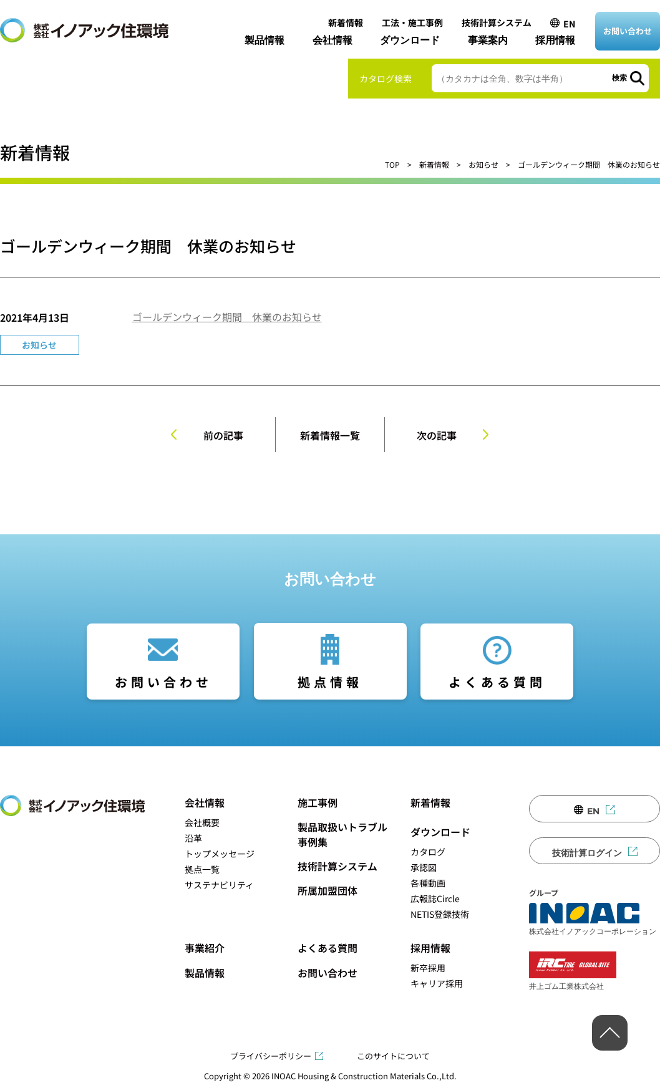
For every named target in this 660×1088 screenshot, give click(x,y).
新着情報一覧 (330, 435)
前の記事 (223, 435)
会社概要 (202, 822)
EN (569, 23)
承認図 (423, 867)
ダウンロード (410, 40)
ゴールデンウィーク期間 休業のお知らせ (227, 316)
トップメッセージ (220, 853)
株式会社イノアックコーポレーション (592, 919)
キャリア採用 (436, 983)
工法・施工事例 (412, 22)
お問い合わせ (627, 31)
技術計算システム (496, 22)
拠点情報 (330, 682)
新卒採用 (427, 967)
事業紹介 (205, 947)
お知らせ (483, 164)
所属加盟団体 (327, 890)
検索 (619, 78)
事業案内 (488, 40)
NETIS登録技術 (439, 914)
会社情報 (332, 40)
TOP (392, 164)
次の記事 (437, 435)
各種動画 (427, 883)
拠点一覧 (202, 869)
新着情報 (345, 22)
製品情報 (264, 40)
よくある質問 (497, 682)
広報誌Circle (435, 898)
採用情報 (555, 40)
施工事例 (317, 802)
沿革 (193, 838)
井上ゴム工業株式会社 (572, 971)
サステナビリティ (219, 885)
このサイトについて (393, 1056)
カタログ (427, 851)
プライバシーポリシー (270, 1056)
